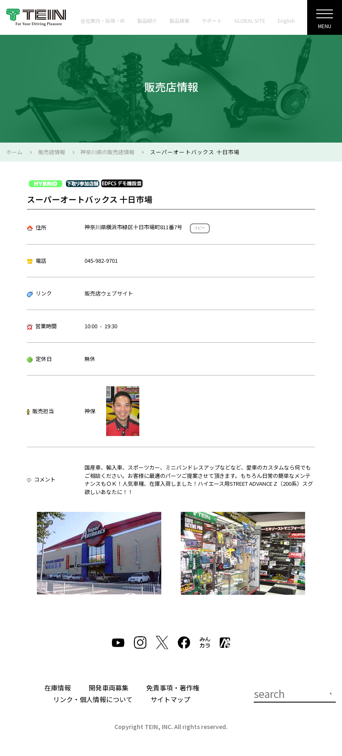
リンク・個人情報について (93, 699)
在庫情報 (57, 688)
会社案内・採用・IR (102, 20)
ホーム (14, 152)
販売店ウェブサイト (109, 293)
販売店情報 (51, 152)
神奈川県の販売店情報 (107, 152)
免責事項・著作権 (172, 688)
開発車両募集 (109, 688)
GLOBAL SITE (249, 20)
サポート (212, 20)
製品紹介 (147, 20)
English (286, 20)
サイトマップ (170, 699)
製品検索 (179, 20)
